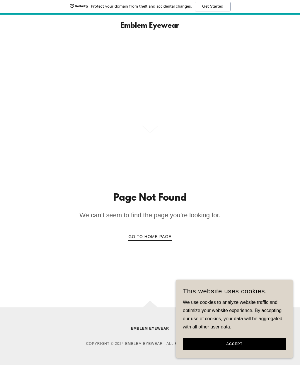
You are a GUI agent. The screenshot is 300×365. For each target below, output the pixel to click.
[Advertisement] (150, 82)
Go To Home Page (149, 236)
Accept (234, 344)
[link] (149, 26)
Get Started (212, 6)
